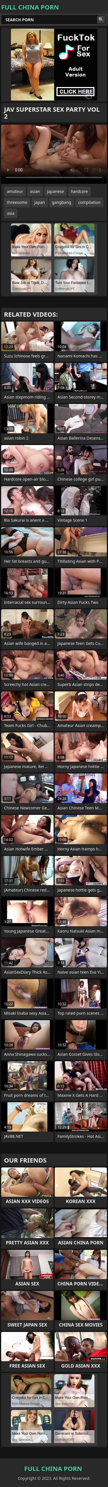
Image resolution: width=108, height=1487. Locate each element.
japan (39, 202)
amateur (15, 191)
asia (10, 213)
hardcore (79, 191)
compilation (89, 202)
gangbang (61, 202)
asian (35, 191)
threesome (17, 202)
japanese (55, 191)
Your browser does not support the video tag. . (54, 154)
